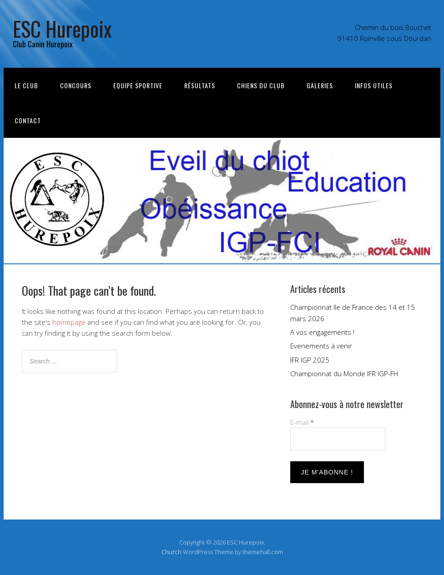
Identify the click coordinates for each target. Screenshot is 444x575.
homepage (69, 322)
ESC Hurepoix (62, 28)
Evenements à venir (321, 345)
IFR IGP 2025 (309, 359)
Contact (28, 120)
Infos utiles (374, 85)
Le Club (26, 85)
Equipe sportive (137, 85)
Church (171, 552)
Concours (75, 85)
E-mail (302, 422)
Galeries (320, 85)
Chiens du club (261, 85)
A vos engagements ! (322, 332)
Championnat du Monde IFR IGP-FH (344, 373)
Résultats (199, 85)
